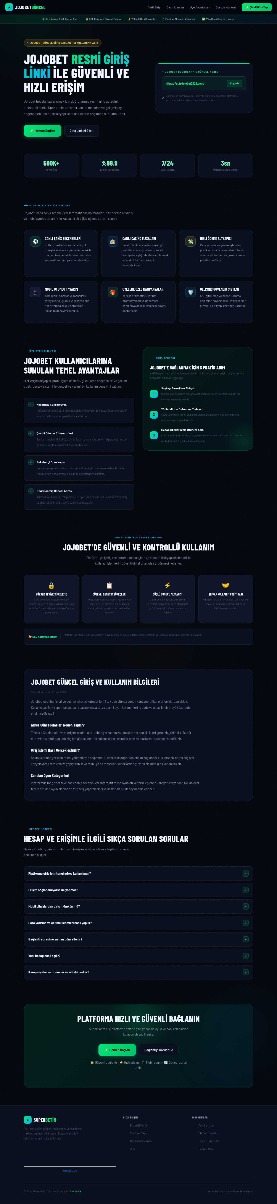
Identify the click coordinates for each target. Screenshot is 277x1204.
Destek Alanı (205, 1149)
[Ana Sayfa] (70, 1120)
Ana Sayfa (75, 1191)
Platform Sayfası (208, 1133)
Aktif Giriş (153, 7)
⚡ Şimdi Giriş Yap (257, 7)
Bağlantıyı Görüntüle (158, 1050)
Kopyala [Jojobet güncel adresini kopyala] (234, 83)
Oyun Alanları (175, 7)
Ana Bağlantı (206, 1125)
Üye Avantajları (199, 7)
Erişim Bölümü (139, 1125)
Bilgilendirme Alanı (141, 1141)
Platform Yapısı (139, 1133)
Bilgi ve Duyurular (208, 1141)
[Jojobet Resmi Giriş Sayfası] (25, 7)
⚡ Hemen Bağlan (42, 131)
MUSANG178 (70, 1170)
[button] (138, 873)
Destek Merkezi (226, 7)
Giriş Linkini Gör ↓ (82, 131)
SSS (132, 1149)
